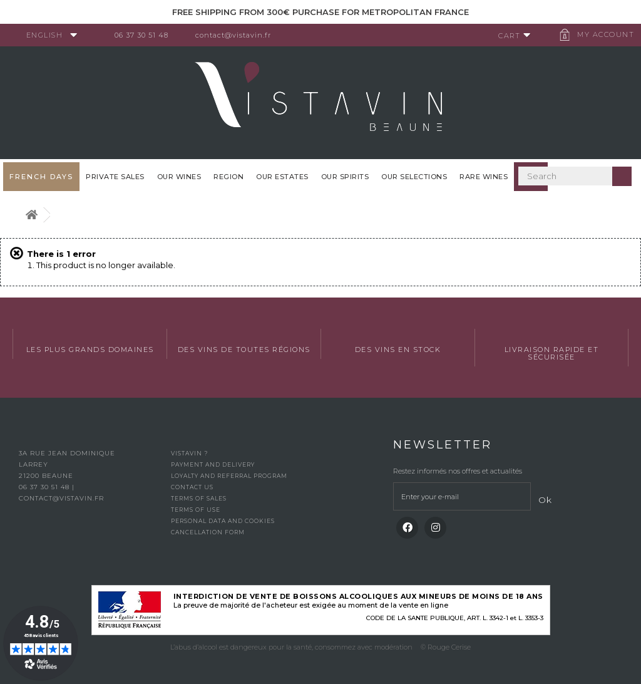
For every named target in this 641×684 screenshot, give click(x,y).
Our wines (179, 176)
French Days (41, 176)
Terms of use (195, 509)
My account (600, 34)
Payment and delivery (213, 464)
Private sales (115, 176)
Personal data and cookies (223, 520)
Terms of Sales (199, 498)
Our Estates (282, 176)
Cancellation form (208, 532)
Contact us (192, 487)
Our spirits (345, 176)
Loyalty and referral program (229, 475)
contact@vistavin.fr (238, 35)
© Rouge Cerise (446, 647)
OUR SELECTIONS (414, 176)
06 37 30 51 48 (146, 35)
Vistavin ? (189, 453)
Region (228, 176)
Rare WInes (483, 176)
